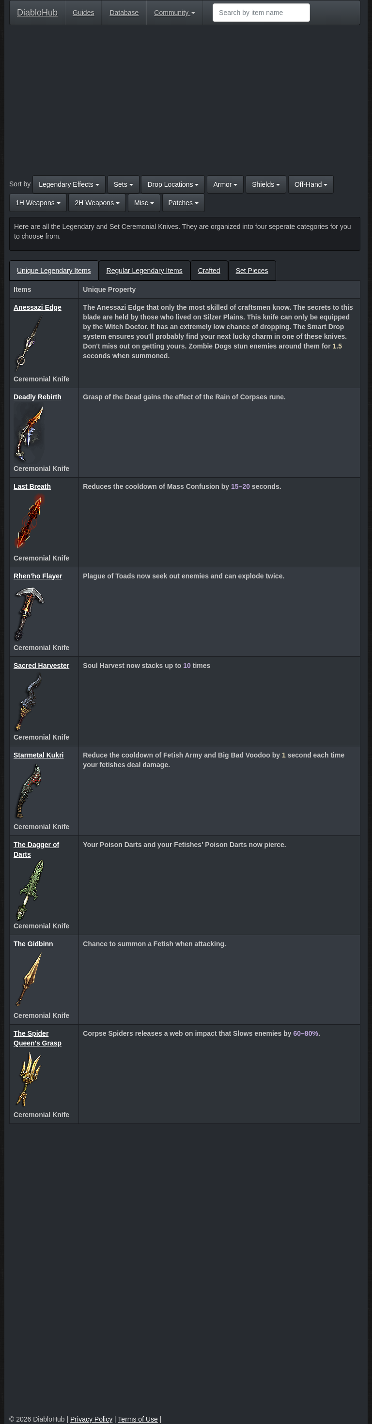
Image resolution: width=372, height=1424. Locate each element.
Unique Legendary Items (54, 270)
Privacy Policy (91, 1419)
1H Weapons (38, 203)
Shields (266, 184)
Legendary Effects (69, 184)
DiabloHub (37, 11)
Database (124, 12)
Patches (184, 203)
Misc (144, 203)
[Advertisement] (184, 102)
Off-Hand (310, 184)
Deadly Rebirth (38, 397)
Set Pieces (252, 270)
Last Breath (32, 486)
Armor (225, 184)
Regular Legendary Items (145, 270)
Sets (123, 184)
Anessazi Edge (38, 307)
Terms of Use (137, 1419)
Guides (83, 12)
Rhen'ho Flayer (38, 576)
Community (174, 12)
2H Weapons (97, 203)
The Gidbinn (33, 944)
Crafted (209, 270)
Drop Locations (173, 184)
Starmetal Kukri (38, 755)
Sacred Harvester (41, 665)
